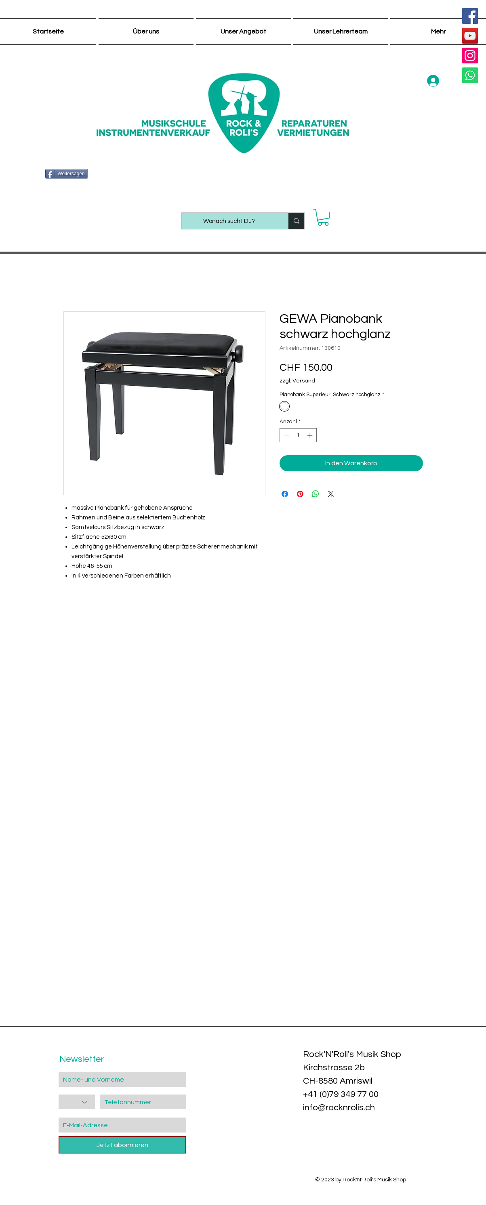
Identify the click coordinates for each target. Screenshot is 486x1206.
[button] (323, 217)
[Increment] (311, 435)
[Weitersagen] (66, 174)
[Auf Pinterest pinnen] (300, 494)
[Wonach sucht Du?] (229, 221)
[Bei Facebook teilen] (285, 494)
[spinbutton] (298, 435)
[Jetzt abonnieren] (122, 1144)
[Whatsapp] (470, 75)
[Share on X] (331, 494)
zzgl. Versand (297, 381)
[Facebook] (470, 16)
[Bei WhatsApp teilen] (315, 494)
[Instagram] (470, 55)
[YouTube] (470, 36)
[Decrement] (285, 435)
